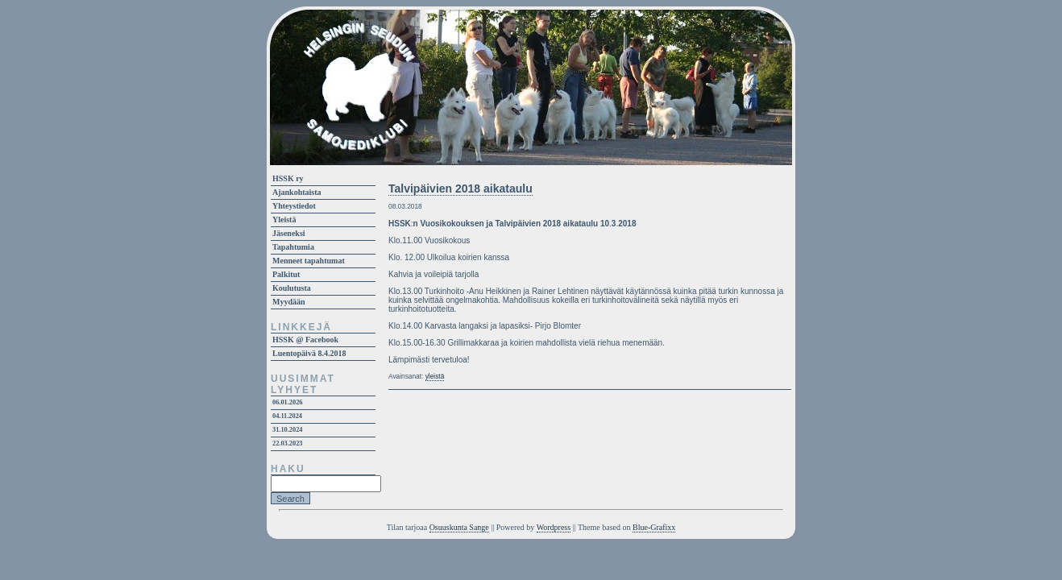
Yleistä (284, 219)
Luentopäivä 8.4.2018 (309, 353)
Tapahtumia (293, 246)
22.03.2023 (287, 443)
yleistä (435, 376)
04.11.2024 (287, 416)
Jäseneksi (288, 233)
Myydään (288, 301)
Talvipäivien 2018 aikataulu (460, 188)
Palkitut (286, 274)
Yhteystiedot (294, 205)
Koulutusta (291, 288)
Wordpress (554, 527)
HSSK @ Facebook (305, 339)
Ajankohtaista (297, 192)
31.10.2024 (287, 429)
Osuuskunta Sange (459, 527)
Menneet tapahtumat (308, 260)
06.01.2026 (287, 402)
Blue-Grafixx (654, 527)
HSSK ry (288, 178)
